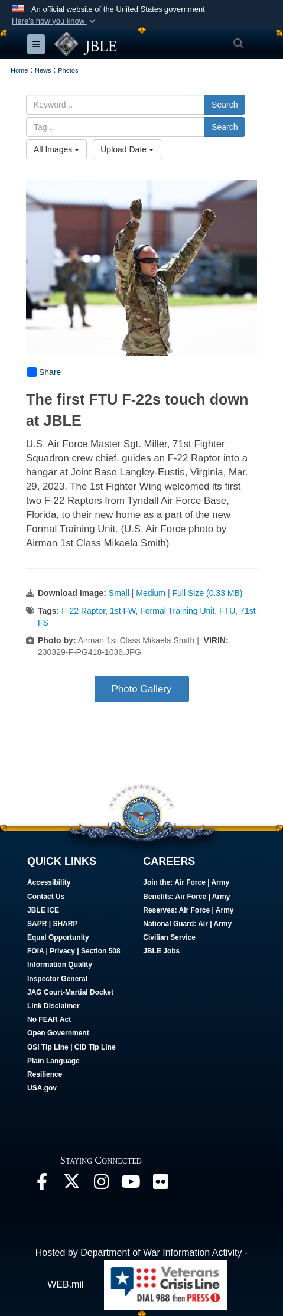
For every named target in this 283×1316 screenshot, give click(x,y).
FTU (227, 610)
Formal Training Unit (177, 610)
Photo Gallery (142, 689)
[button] (54, 21)
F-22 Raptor (83, 610)
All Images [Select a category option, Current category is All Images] (56, 149)
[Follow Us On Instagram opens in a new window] (101, 1185)
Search (225, 104)
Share (44, 372)
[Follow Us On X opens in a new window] (71, 1185)
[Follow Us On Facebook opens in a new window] (42, 1185)
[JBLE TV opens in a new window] (130, 1185)
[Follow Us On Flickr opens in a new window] (160, 1185)
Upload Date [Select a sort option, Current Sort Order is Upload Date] (127, 149)
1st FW (123, 610)
